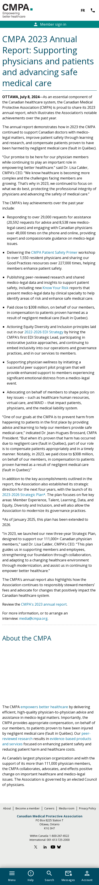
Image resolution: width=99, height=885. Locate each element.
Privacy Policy (87, 808)
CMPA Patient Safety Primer (54, 252)
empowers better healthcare (44, 706)
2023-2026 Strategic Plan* (23, 494)
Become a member (28, 808)
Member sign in (49, 24)
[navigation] (49, 876)
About (7, 808)
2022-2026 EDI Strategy (43, 332)
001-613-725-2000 (58, 840)
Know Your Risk (55, 287)
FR (83, 10)
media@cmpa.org (33, 618)
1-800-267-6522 (59, 836)
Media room (66, 808)
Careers (49, 808)
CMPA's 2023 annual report (44, 604)
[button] (11, 875)
